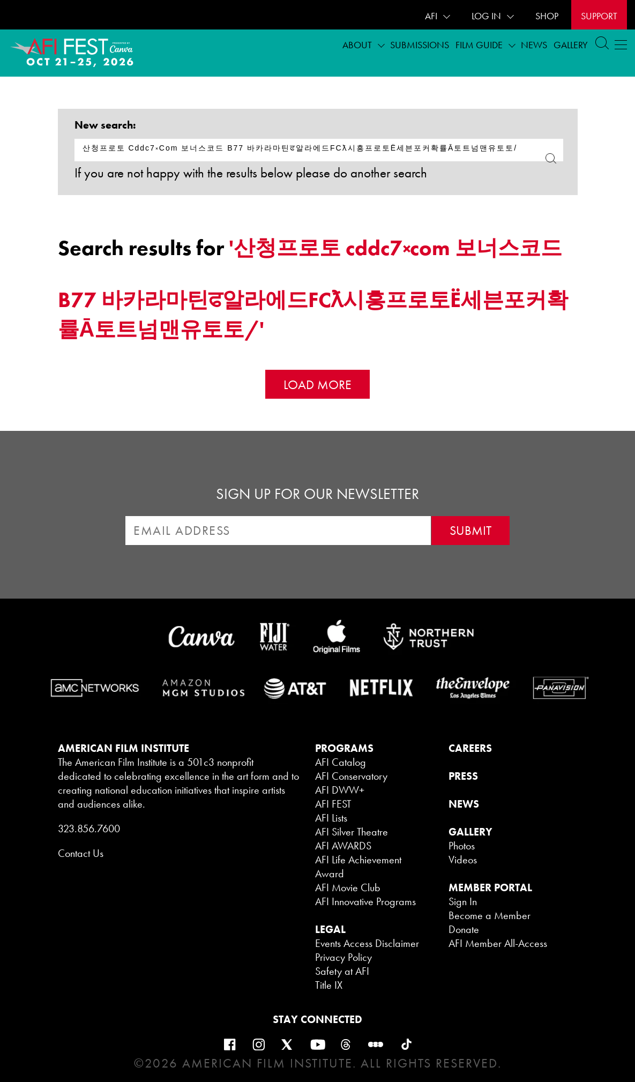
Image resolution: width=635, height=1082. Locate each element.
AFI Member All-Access (498, 943)
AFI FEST (333, 804)
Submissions (419, 45)
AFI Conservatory (351, 776)
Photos (462, 846)
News (534, 45)
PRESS (463, 776)
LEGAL (330, 929)
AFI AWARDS (343, 846)
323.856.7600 (89, 828)
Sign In (463, 901)
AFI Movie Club (347, 887)
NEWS (464, 804)
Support (599, 16)
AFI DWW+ (339, 790)
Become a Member (490, 915)
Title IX (328, 985)
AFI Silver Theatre (351, 832)
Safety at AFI (342, 971)
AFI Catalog (340, 762)
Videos (463, 860)
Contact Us (80, 853)
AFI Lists (331, 818)
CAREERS (470, 748)
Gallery (571, 45)
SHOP (546, 16)
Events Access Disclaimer (367, 943)
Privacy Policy (343, 957)
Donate (464, 929)
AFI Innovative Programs (365, 901)
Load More (317, 384)
